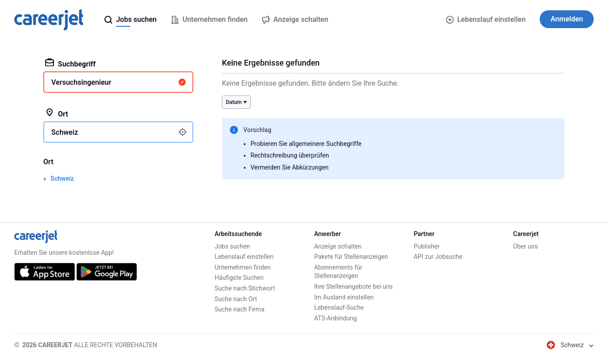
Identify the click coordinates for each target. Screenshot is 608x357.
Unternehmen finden (243, 267)
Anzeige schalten (338, 246)
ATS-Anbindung (335, 318)
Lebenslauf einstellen (486, 19)
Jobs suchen (232, 246)
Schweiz (62, 178)
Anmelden (566, 19)
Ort (56, 113)
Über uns (525, 246)
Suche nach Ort (236, 299)
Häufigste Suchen (239, 277)
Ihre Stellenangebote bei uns (353, 286)
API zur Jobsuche (438, 256)
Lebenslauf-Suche (339, 307)
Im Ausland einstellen (344, 297)
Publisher (427, 246)
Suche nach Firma (240, 309)
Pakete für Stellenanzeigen (351, 256)
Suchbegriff (70, 63)
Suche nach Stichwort (245, 288)
